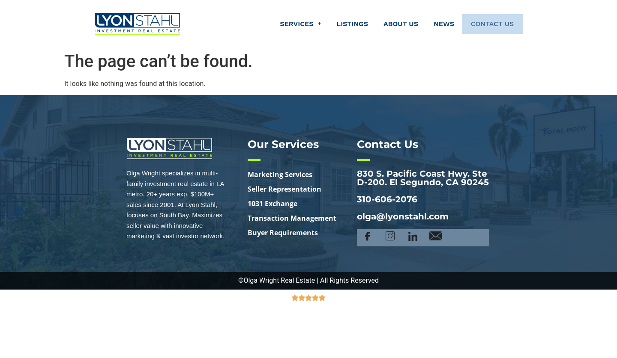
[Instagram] (390, 237)
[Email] (435, 237)
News (435, 24)
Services (292, 24)
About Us (392, 24)
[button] (292, 24)
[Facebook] (367, 237)
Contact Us (488, 24)
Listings (344, 24)
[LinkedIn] (412, 237)
